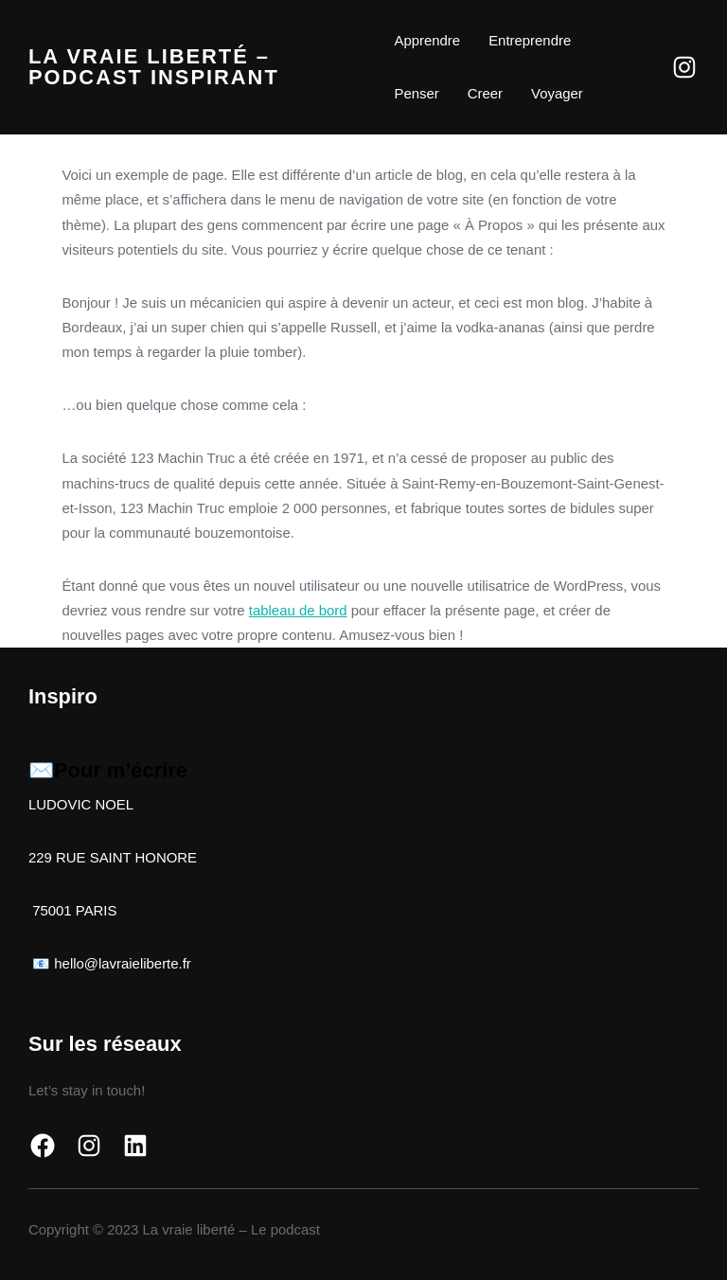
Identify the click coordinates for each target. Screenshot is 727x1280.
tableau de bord (298, 610)
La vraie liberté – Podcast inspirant (153, 66)
